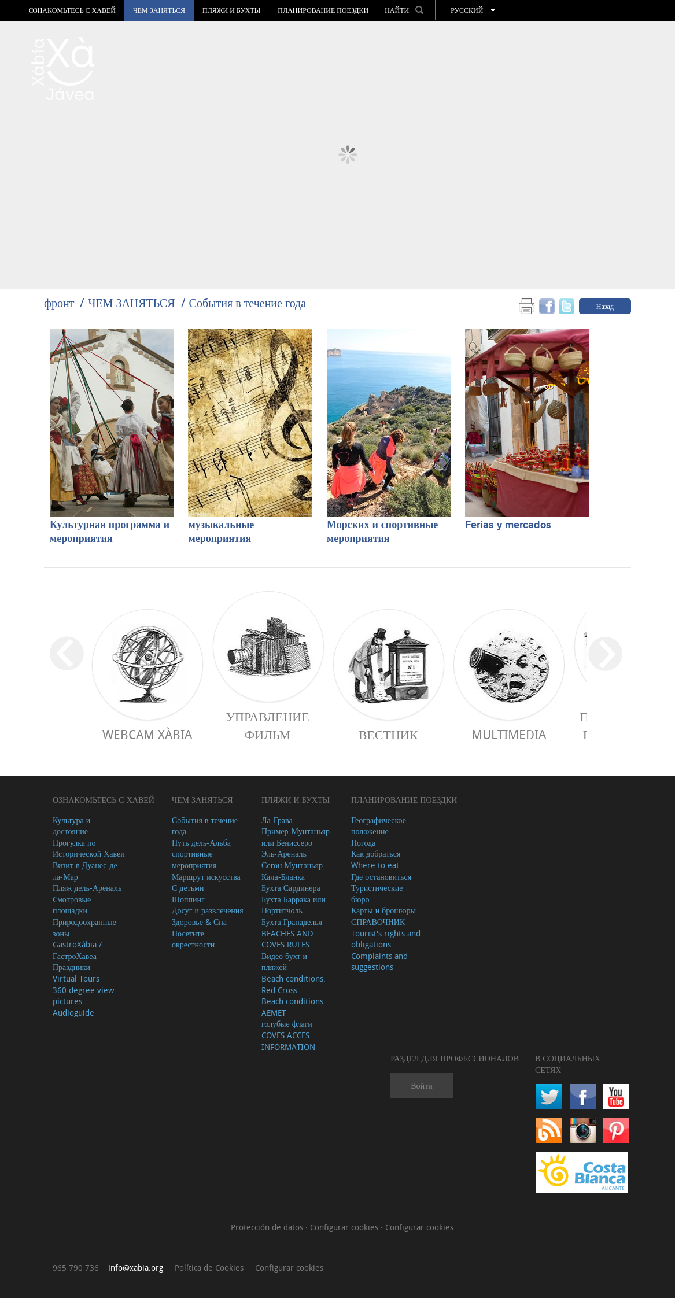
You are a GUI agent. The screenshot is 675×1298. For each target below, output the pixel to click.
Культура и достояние (71, 825)
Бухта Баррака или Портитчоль (293, 905)
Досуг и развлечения (208, 910)
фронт (59, 303)
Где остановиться (381, 876)
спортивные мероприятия (194, 859)
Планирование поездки (323, 10)
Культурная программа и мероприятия (109, 532)
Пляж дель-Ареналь (87, 887)
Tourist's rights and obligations (386, 939)
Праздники (71, 966)
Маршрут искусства (206, 876)
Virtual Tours (76, 978)
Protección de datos (268, 1227)
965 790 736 (76, 1267)
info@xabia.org (135, 1267)
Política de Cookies (209, 1267)
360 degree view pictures (83, 995)
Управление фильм (267, 725)
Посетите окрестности (193, 939)
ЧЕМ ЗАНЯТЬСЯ (159, 10)
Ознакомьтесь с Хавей (72, 10)
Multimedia (508, 734)
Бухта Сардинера (290, 887)
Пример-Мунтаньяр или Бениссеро (295, 836)
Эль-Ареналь (284, 853)
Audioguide (73, 1012)
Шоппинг (188, 899)
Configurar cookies (345, 1227)
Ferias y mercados (508, 525)
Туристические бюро (377, 893)
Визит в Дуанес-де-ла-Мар (86, 871)
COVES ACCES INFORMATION (288, 1041)
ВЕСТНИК (388, 734)
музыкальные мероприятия (221, 532)
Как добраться (375, 853)
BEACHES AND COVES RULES (287, 939)
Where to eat (375, 865)
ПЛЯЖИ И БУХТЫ (231, 10)
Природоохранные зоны (84, 927)
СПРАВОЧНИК (378, 921)
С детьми (188, 887)
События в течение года (248, 303)
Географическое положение (378, 825)
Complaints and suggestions (379, 961)
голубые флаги (286, 1023)
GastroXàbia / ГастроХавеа (77, 950)
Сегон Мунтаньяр (292, 865)
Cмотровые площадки (72, 905)
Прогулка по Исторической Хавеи (89, 848)
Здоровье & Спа (199, 921)
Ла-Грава (277, 819)
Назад (605, 306)
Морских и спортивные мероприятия (382, 532)
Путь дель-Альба (201, 842)
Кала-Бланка (283, 876)
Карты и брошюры (383, 910)
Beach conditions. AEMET (293, 1006)
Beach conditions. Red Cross (293, 984)
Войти (421, 1085)
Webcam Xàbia (147, 734)
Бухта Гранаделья (291, 921)
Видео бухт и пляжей (284, 961)
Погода (363, 842)
